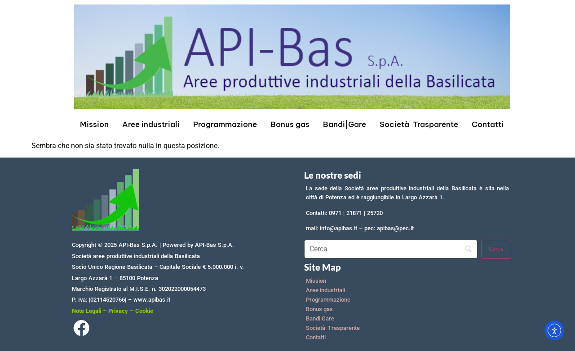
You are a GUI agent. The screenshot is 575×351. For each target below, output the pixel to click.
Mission (94, 124)
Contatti (488, 124)
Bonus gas (290, 124)
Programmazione (225, 124)
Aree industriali (151, 124)
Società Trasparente (419, 124)
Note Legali (86, 310)
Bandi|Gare (344, 124)
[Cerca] (496, 249)
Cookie (144, 310)
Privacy (118, 310)
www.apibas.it (151, 299)
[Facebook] (81, 330)
